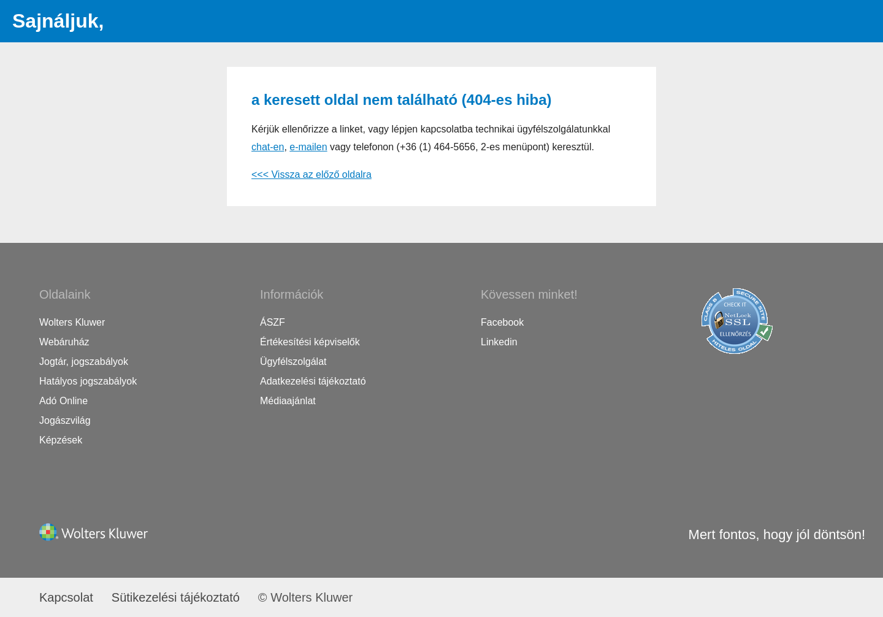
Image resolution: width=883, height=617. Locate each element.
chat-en (267, 147)
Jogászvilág (65, 420)
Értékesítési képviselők (310, 342)
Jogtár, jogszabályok (83, 361)
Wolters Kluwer (72, 322)
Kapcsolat (66, 597)
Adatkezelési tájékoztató (313, 381)
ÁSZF (272, 322)
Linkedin (499, 342)
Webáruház (64, 342)
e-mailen (308, 147)
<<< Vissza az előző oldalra (311, 174)
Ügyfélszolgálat (293, 361)
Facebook (502, 322)
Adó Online (63, 401)
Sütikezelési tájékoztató (176, 597)
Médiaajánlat (288, 401)
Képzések (60, 440)
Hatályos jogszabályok (88, 381)
